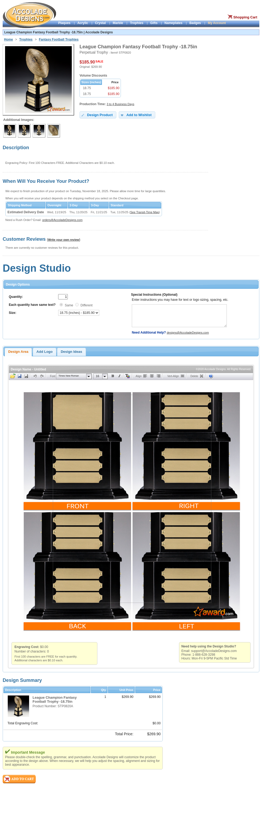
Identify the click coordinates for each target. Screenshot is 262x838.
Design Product (97, 115)
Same (69, 305)
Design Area (18, 352)
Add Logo (45, 352)
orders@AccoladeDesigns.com (62, 220)
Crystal (100, 23)
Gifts (153, 23)
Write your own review (63, 239)
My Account (217, 23)
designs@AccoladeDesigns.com (188, 332)
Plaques (64, 23)
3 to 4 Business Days (120, 104)
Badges (195, 23)
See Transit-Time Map (144, 212)
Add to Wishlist (136, 115)
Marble (118, 23)
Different (87, 305)
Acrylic (82, 23)
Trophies (136, 23)
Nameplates (173, 23)
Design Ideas (71, 352)
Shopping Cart (245, 17)
